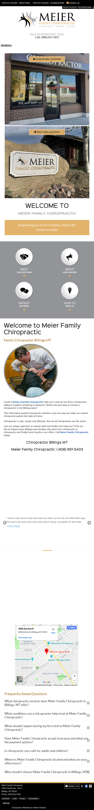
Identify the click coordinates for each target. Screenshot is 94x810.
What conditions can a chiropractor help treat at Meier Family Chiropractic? (45, 715)
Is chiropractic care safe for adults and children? (36, 751)
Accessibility (33, 798)
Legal (14, 798)
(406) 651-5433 (52, 7)
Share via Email (90, 786)
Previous (5, 523)
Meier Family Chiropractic (74, 432)
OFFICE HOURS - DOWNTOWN (48, 3)
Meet (24, 271)
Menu (6, 45)
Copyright (5, 798)
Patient (24, 305)
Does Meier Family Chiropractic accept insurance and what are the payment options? (46, 740)
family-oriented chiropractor (28, 402)
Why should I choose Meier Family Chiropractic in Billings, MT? (46, 772)
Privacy (22, 798)
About (69, 271)
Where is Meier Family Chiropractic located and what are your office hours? (46, 761)
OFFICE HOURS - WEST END (16, 3)
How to (69, 305)
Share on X (82, 786)
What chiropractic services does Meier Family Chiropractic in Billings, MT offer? (45, 703)
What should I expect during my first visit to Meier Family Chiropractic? (42, 727)
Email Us (72, 3)
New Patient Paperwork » (78, 7)
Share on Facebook (86, 786)
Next (89, 523)
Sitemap (6, 803)
